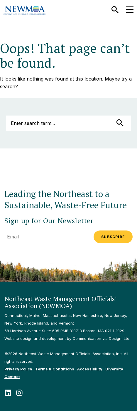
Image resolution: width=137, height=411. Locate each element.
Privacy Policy (18, 369)
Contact (12, 376)
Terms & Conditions (54, 369)
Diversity (114, 369)
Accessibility (89, 369)
